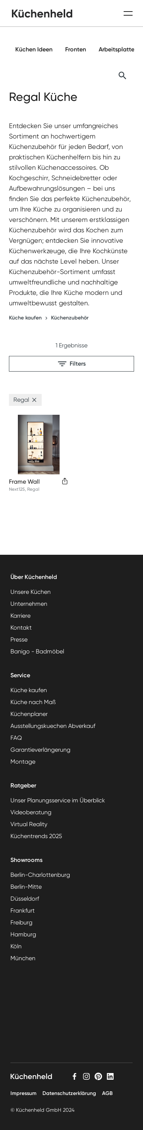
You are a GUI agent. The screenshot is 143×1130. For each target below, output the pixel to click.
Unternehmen (28, 603)
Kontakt (21, 627)
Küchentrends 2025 (36, 836)
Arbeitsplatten (118, 49)
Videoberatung (30, 812)
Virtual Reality (28, 824)
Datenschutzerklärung (69, 1093)
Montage (22, 761)
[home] (42, 13)
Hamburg (23, 934)
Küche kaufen (25, 318)
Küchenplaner (29, 713)
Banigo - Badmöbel (37, 651)
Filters (72, 363)
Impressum (23, 1093)
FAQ (16, 737)
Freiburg (21, 922)
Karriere (20, 615)
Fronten (75, 49)
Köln (16, 946)
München (22, 958)
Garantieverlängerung (40, 749)
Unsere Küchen (30, 591)
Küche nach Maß (32, 702)
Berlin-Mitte (26, 886)
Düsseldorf (24, 898)
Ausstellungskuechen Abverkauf (52, 725)
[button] (34, 400)
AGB (107, 1093)
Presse (19, 639)
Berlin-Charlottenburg (40, 874)
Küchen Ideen (34, 49)
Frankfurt (22, 910)
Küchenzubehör (70, 318)
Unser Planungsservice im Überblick (57, 800)
